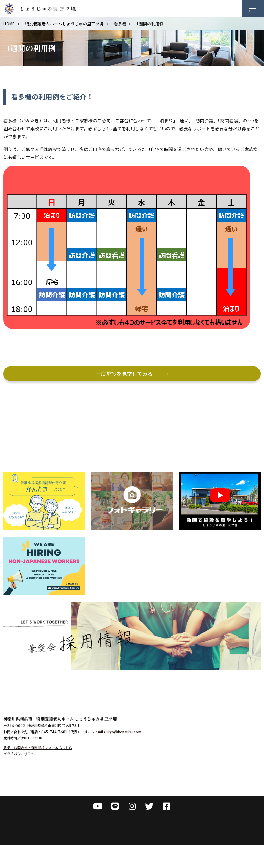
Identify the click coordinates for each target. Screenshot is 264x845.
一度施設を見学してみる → (132, 373)
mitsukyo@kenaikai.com (119, 731)
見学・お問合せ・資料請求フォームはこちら (37, 747)
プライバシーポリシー (20, 753)
